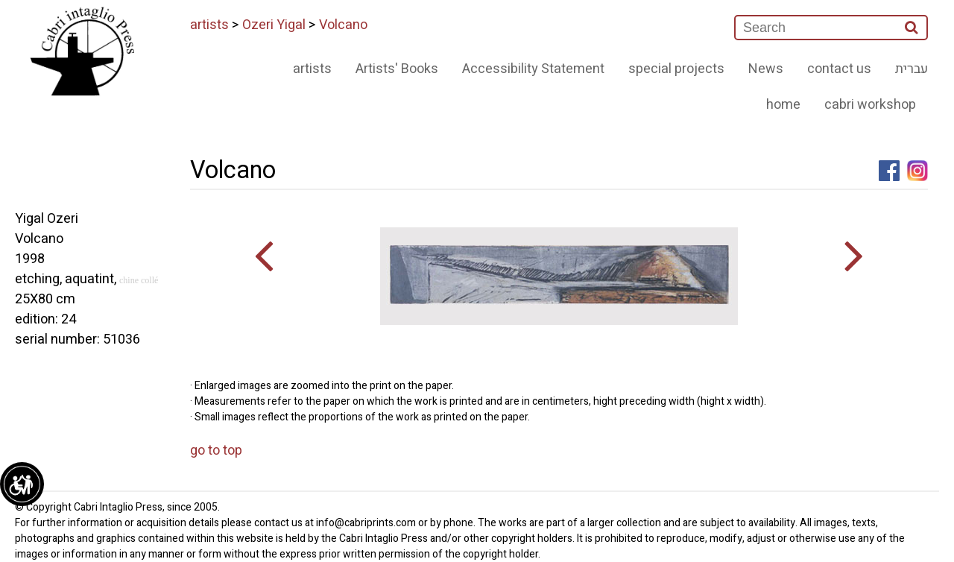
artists (209, 25)
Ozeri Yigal (274, 25)
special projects (676, 69)
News (765, 69)
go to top (216, 451)
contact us (839, 69)
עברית (911, 69)
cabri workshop (870, 105)
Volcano (343, 25)
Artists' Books (397, 69)
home (783, 105)
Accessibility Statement (533, 69)
